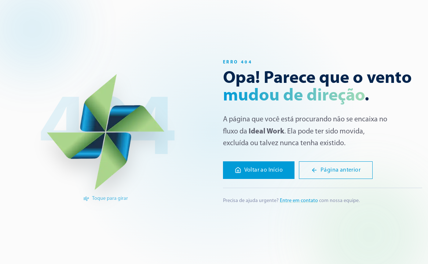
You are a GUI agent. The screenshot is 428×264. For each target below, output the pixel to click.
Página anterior (336, 170)
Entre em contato (299, 200)
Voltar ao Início (259, 170)
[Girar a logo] (105, 132)
